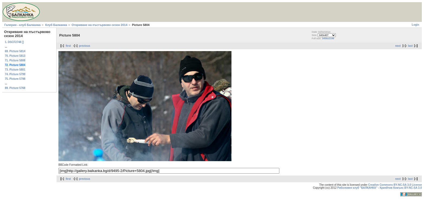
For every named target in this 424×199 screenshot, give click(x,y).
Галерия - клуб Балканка (22, 24)
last (410, 45)
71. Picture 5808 (15, 60)
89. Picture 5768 (15, 88)
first (68, 45)
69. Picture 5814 (15, 51)
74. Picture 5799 (15, 74)
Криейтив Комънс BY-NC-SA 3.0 (401, 187)
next (398, 45)
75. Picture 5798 (15, 78)
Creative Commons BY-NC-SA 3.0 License (395, 184)
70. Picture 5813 (15, 55)
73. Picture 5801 (15, 69)
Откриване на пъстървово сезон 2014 (99, 24)
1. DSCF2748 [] (14, 42)
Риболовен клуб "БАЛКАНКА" (357, 187)
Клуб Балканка (56, 24)
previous (84, 45)
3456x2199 (328, 38)
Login (415, 24)
